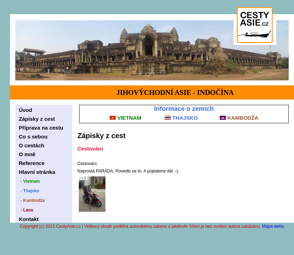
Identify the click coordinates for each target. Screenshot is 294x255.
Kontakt (29, 219)
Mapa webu (273, 226)
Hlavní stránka (37, 172)
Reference (32, 163)
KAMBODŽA (239, 118)
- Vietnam (30, 181)
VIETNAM (125, 118)
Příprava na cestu (41, 128)
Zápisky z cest (37, 119)
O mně (27, 154)
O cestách (31, 145)
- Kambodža (33, 200)
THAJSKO (181, 118)
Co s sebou (33, 137)
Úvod (25, 110)
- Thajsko (30, 190)
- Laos (27, 210)
